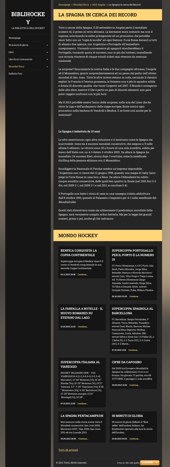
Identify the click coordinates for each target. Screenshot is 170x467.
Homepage (14, 37)
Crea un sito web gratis (128, 463)
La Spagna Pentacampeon (82, 416)
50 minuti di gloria (18, 45)
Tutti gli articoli (68, 450)
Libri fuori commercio (20, 59)
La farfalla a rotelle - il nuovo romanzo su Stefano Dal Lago (82, 313)
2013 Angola (98, 4)
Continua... (83, 274)
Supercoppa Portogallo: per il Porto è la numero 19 (133, 254)
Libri (11, 52)
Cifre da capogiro (127, 362)
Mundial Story (16, 66)
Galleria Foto (15, 73)
